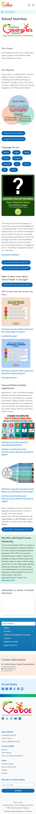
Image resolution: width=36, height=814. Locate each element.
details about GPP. (8, 580)
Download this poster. (9, 336)
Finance (6, 628)
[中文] (17, 164)
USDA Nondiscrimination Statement (18, 808)
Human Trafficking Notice (10, 741)
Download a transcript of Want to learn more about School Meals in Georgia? (17, 330)
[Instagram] (6, 689)
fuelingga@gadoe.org (9, 669)
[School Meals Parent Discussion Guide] (17, 285)
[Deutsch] (6, 152)
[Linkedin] (10, 689)
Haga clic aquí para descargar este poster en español (17, 453)
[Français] (6, 158)
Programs (7, 638)
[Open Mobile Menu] (33, 5)
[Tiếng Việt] (7, 164)
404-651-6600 (7, 671)
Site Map (4, 749)
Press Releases (7, 753)
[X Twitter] (14, 689)
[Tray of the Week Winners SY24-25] (16, 268)
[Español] (26, 152)
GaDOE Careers (7, 738)
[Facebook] (3, 689)
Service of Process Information (12, 756)
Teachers (4, 773)
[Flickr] (19, 719)
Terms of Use (18, 802)
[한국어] (13, 170)
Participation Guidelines (10, 255)
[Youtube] (22, 689)
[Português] (17, 158)
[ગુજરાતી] (26, 164)
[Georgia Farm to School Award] (14, 139)
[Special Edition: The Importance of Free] (18, 529)
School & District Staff (9, 767)
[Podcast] (18, 689)
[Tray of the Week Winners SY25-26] (16, 262)
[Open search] (29, 5)
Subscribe (18, 791)
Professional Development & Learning (17, 635)
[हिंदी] (5, 170)
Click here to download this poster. (14, 449)
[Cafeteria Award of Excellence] (13, 133)
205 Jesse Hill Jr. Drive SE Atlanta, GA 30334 (18, 805)
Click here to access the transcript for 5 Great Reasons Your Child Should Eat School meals (18, 490)
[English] (16, 152)
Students (4, 770)
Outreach (7, 631)
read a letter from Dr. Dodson (12, 577)
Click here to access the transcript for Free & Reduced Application (15, 443)
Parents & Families (7, 764)
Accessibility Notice (8, 735)
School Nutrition (8, 623)
